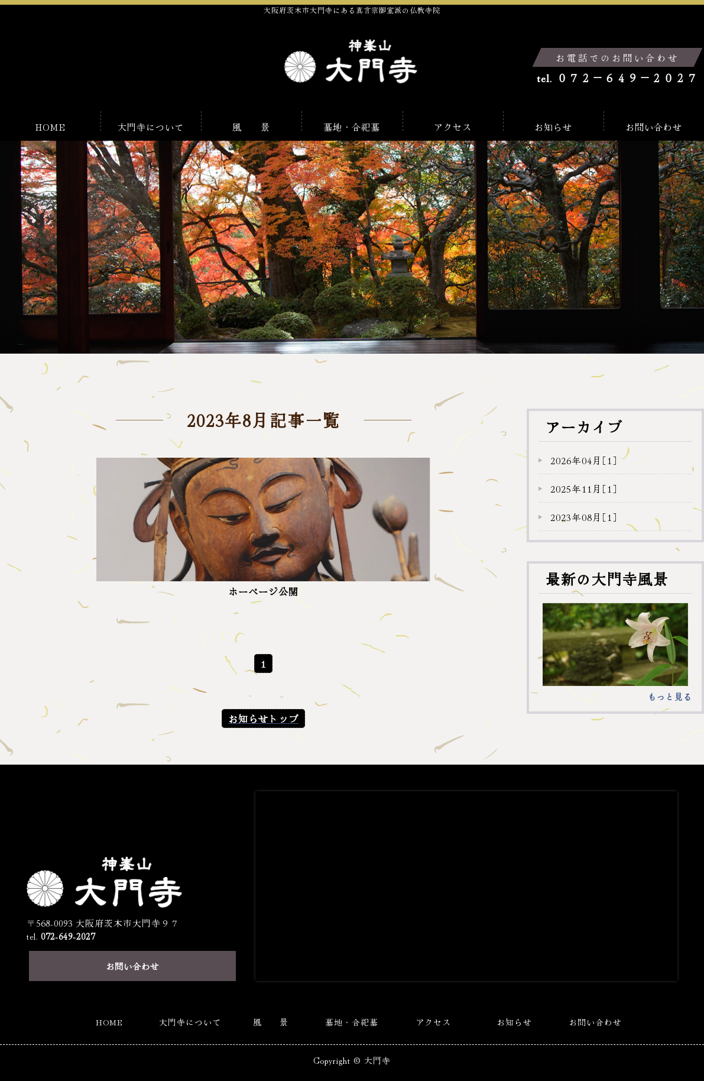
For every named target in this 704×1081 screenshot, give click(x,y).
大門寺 (378, 1043)
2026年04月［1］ (583, 460)
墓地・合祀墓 (351, 122)
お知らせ (553, 122)
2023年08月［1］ (583, 516)
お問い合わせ (653, 122)
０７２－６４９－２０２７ (627, 77)
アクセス (453, 122)
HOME (50, 122)
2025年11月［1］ (583, 488)
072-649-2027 (68, 916)
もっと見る (670, 697)
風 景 (251, 122)
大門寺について (151, 122)
